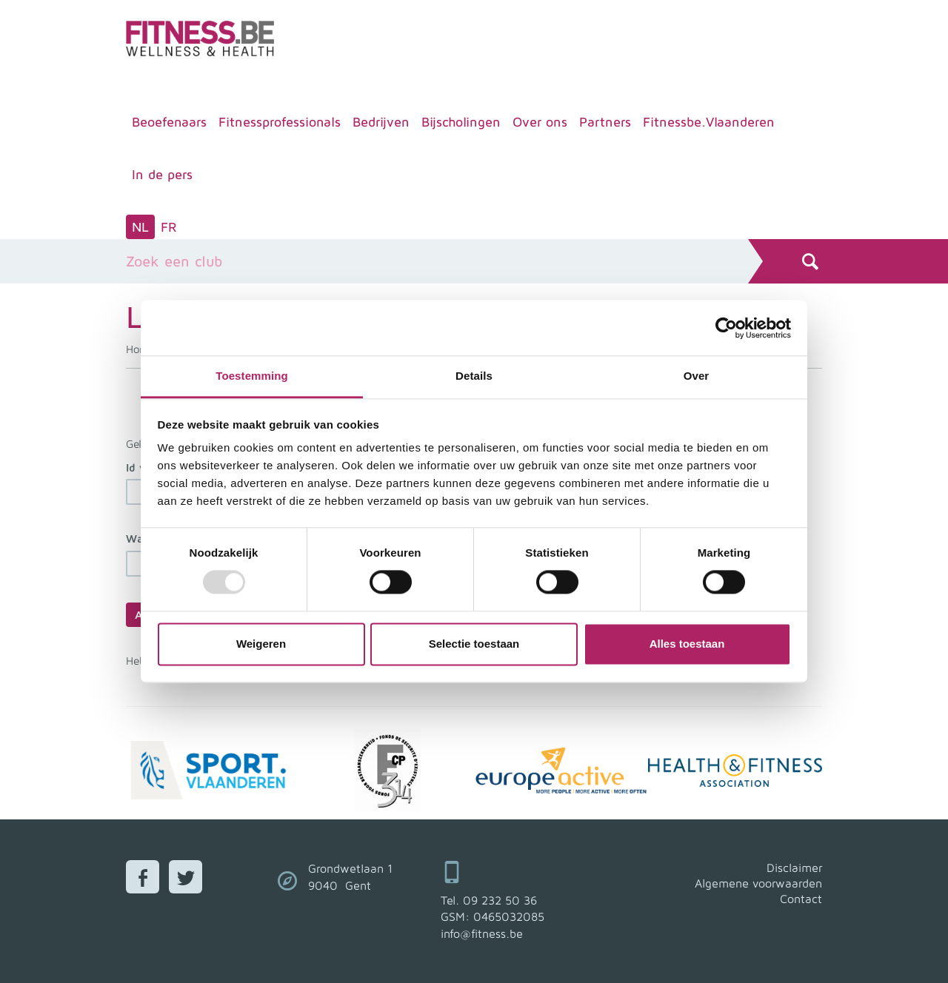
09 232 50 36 (500, 900)
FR (168, 227)
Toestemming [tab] (252, 375)
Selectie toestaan (474, 643)
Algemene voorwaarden (758, 883)
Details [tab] (474, 375)
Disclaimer (794, 867)
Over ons (540, 122)
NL (140, 227)
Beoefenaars (169, 122)
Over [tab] (697, 375)
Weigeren (261, 643)
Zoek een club (174, 260)
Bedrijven (381, 122)
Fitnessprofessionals (279, 122)
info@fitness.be (482, 933)
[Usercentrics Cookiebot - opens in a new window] (726, 328)
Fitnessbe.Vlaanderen (709, 122)
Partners (605, 122)
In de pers (162, 174)
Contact (801, 898)
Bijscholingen (461, 122)
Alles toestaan (687, 643)
